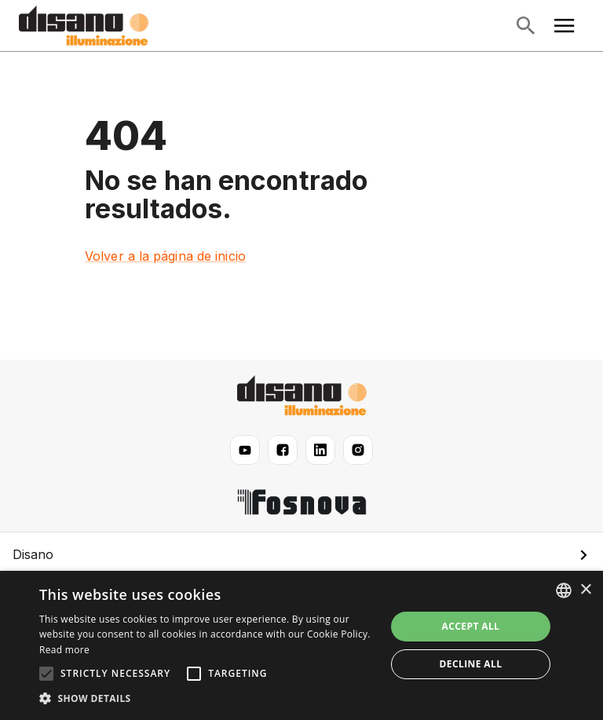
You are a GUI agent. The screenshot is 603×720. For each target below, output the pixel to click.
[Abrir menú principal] (564, 26)
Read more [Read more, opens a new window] (64, 649)
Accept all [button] (471, 626)
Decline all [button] (471, 664)
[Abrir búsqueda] (525, 26)
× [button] (585, 590)
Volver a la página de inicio (165, 256)
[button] (301, 554)
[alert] (301, 645)
